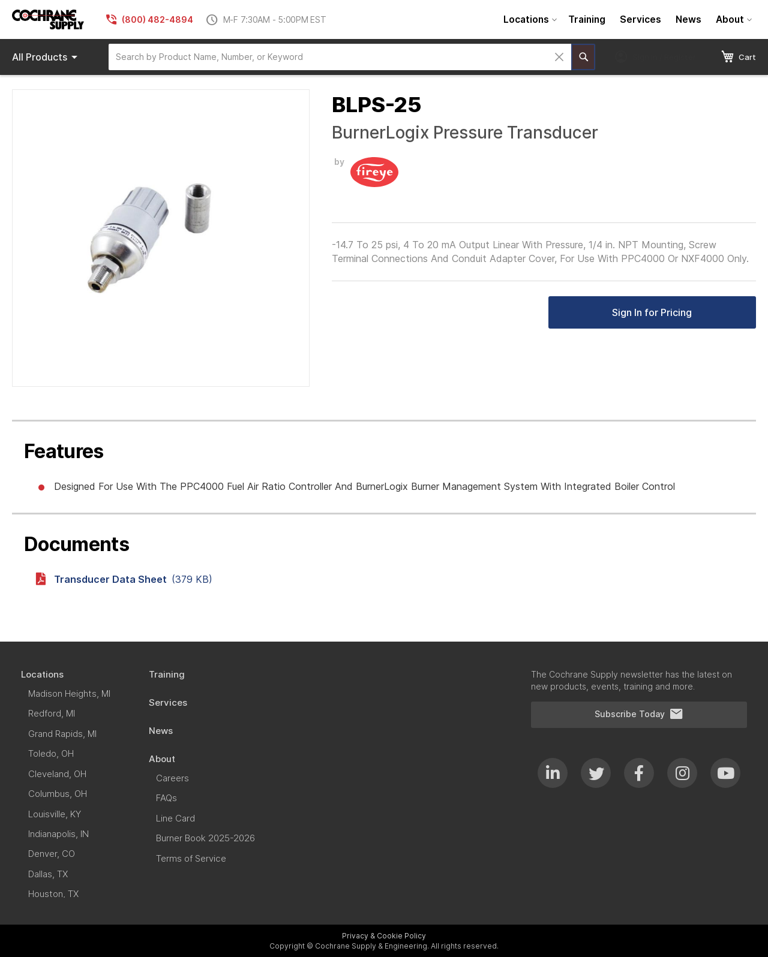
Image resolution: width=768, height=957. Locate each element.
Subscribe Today (639, 714)
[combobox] (340, 57)
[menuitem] (528, 19)
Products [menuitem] (47, 57)
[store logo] (48, 19)
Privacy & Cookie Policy (384, 935)
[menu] (626, 19)
